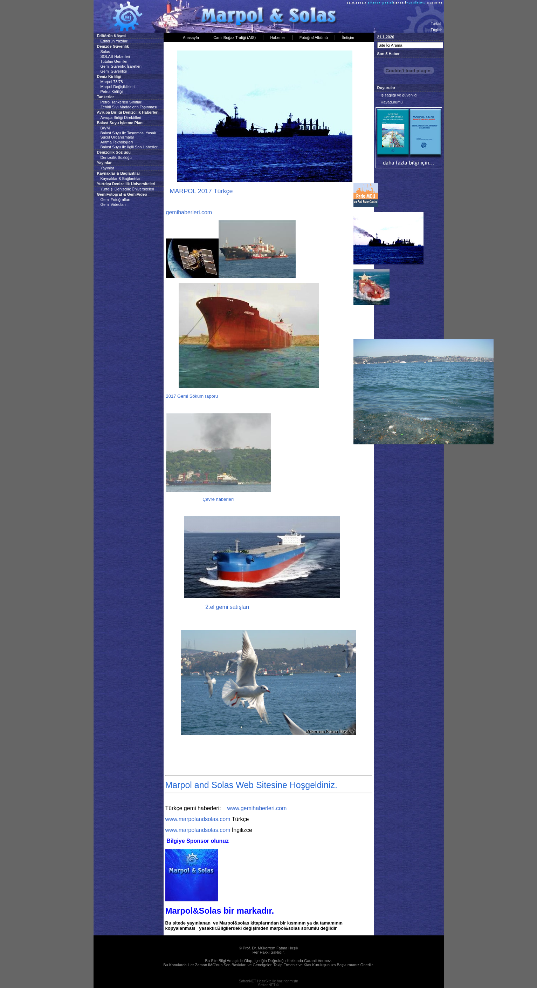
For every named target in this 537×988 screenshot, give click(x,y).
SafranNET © (268, 985)
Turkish (436, 24)
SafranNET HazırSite (255, 981)
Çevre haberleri (218, 499)
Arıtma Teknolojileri (117, 142)
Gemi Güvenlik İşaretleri (121, 66)
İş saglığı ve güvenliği (399, 95)
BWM (105, 128)
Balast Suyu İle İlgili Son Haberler (129, 147)
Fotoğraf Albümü (314, 37)
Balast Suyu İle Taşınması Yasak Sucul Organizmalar (128, 135)
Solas (105, 51)
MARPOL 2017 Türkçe (203, 191)
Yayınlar (108, 168)
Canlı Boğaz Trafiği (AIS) (234, 37)
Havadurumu (392, 102)
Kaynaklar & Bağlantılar (121, 178)
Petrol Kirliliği (112, 91)
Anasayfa (191, 37)
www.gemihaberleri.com (257, 808)
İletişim (348, 37)
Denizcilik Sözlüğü (116, 157)
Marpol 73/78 (112, 82)
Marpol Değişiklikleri (118, 87)
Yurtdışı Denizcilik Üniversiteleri (127, 189)
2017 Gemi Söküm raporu (192, 396)
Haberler (277, 37)
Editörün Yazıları (115, 41)
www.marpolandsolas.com (197, 819)
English (436, 30)
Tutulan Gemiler (114, 61)
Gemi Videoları (113, 204)
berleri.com (198, 212)
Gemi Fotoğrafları (116, 199)
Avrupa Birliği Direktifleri (121, 117)
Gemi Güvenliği (114, 71)
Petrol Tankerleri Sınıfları (122, 102)
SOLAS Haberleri (115, 56)
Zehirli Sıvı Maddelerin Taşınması (129, 107)
